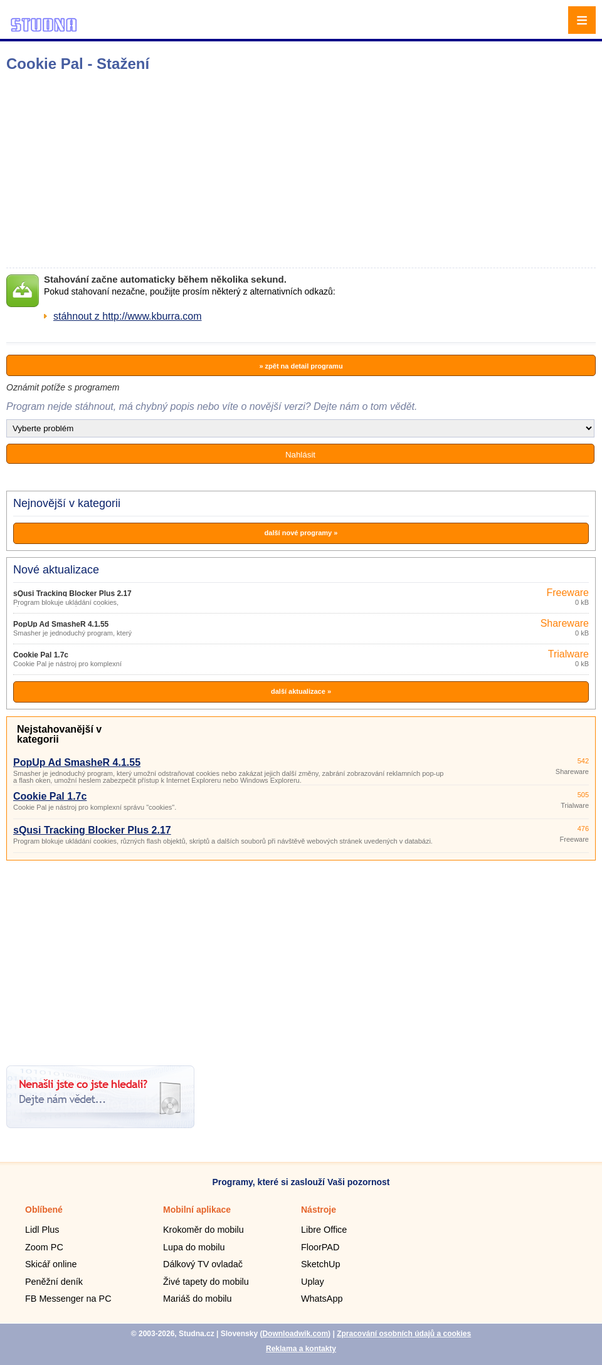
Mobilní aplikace (197, 1210)
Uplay (312, 1282)
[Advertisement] (197, 170)
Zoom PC (44, 1247)
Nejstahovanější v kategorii (59, 734)
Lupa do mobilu (193, 1247)
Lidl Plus (42, 1230)
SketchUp (320, 1264)
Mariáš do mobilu (197, 1299)
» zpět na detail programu (300, 366)
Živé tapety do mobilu (206, 1282)
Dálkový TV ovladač (203, 1264)
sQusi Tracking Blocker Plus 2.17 (72, 593)
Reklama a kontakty (301, 1348)
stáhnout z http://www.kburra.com (127, 316)
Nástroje (318, 1210)
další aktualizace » (301, 691)
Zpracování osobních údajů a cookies (404, 1333)
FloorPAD (320, 1247)
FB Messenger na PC (68, 1299)
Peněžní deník (54, 1282)
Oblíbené (44, 1210)
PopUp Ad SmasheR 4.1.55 (60, 624)
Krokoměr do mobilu (203, 1230)
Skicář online (51, 1264)
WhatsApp (321, 1299)
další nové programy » (301, 532)
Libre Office (324, 1230)
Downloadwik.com (295, 1333)
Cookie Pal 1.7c (40, 655)
